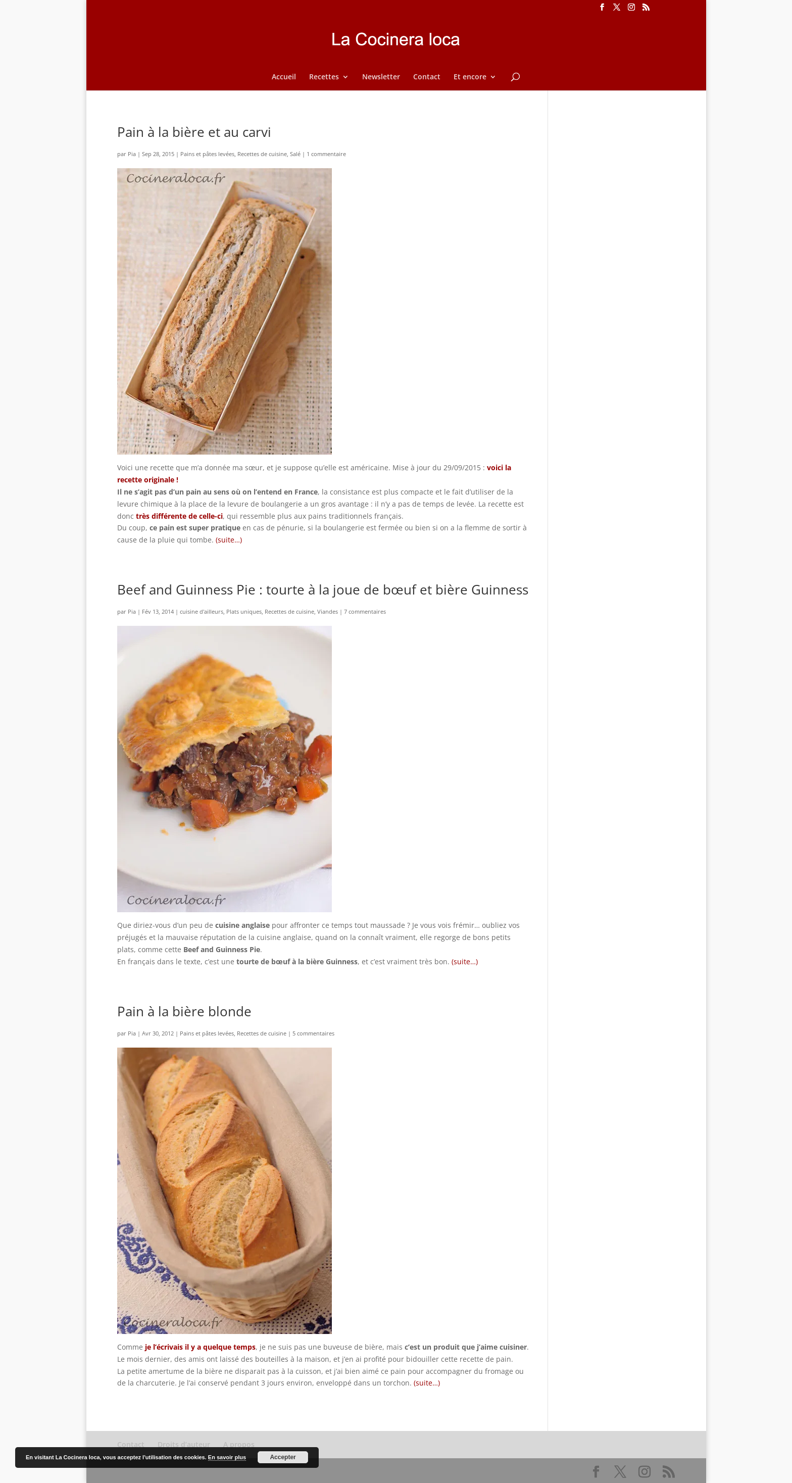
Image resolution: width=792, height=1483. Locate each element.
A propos (239, 1444)
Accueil (284, 77)
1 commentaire (326, 154)
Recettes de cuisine (262, 154)
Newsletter (381, 77)
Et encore (470, 77)
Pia (132, 154)
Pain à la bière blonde (184, 1011)
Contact (426, 77)
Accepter (282, 1457)
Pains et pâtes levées (207, 154)
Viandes (327, 611)
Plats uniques (244, 611)
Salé (295, 154)
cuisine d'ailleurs (201, 611)
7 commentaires (365, 611)
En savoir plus (227, 1457)
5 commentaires (313, 1033)
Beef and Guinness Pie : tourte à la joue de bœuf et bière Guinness (322, 589)
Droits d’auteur (184, 1444)
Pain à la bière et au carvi (194, 132)
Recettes (324, 77)
